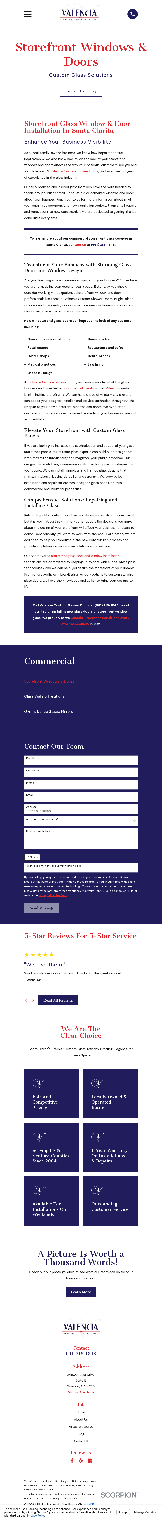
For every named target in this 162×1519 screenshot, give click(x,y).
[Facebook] (72, 1460)
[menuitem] (81, 681)
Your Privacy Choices (78, 1504)
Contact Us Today (81, 91)
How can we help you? (40, 831)
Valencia (112, 388)
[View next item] (33, 1000)
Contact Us (81, 1441)
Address (31, 807)
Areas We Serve (81, 1427)
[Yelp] (81, 1460)
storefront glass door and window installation (85, 556)
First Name (33, 758)
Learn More (81, 1292)
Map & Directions (81, 1392)
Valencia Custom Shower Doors (74, 171)
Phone (30, 782)
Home (81, 1412)
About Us (81, 1419)
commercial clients (78, 388)
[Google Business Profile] (90, 1460)
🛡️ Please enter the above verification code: (54, 865)
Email (29, 794)
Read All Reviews (58, 1000)
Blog (81, 1434)
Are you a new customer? (42, 819)
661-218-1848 (81, 1353)
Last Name (33, 770)
